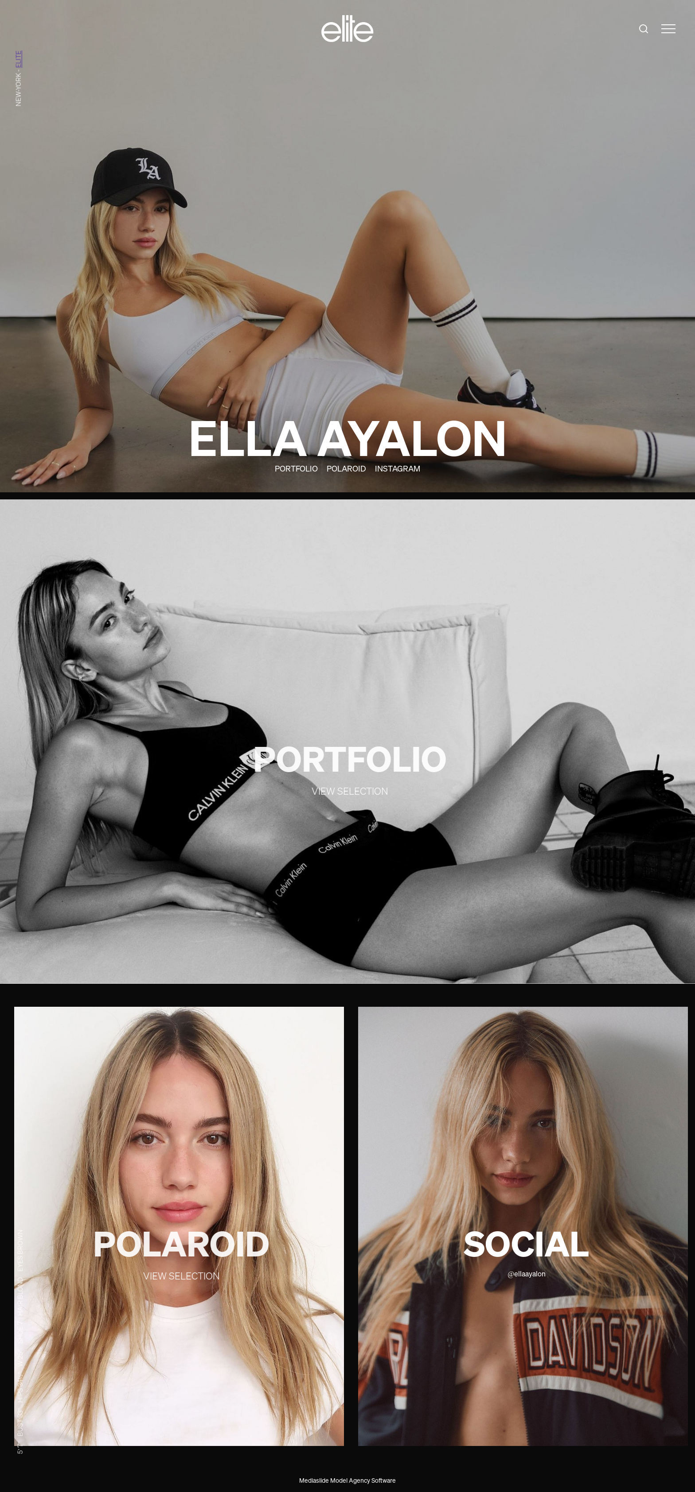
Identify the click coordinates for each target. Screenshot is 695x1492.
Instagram (397, 468)
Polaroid (346, 468)
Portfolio (296, 468)
